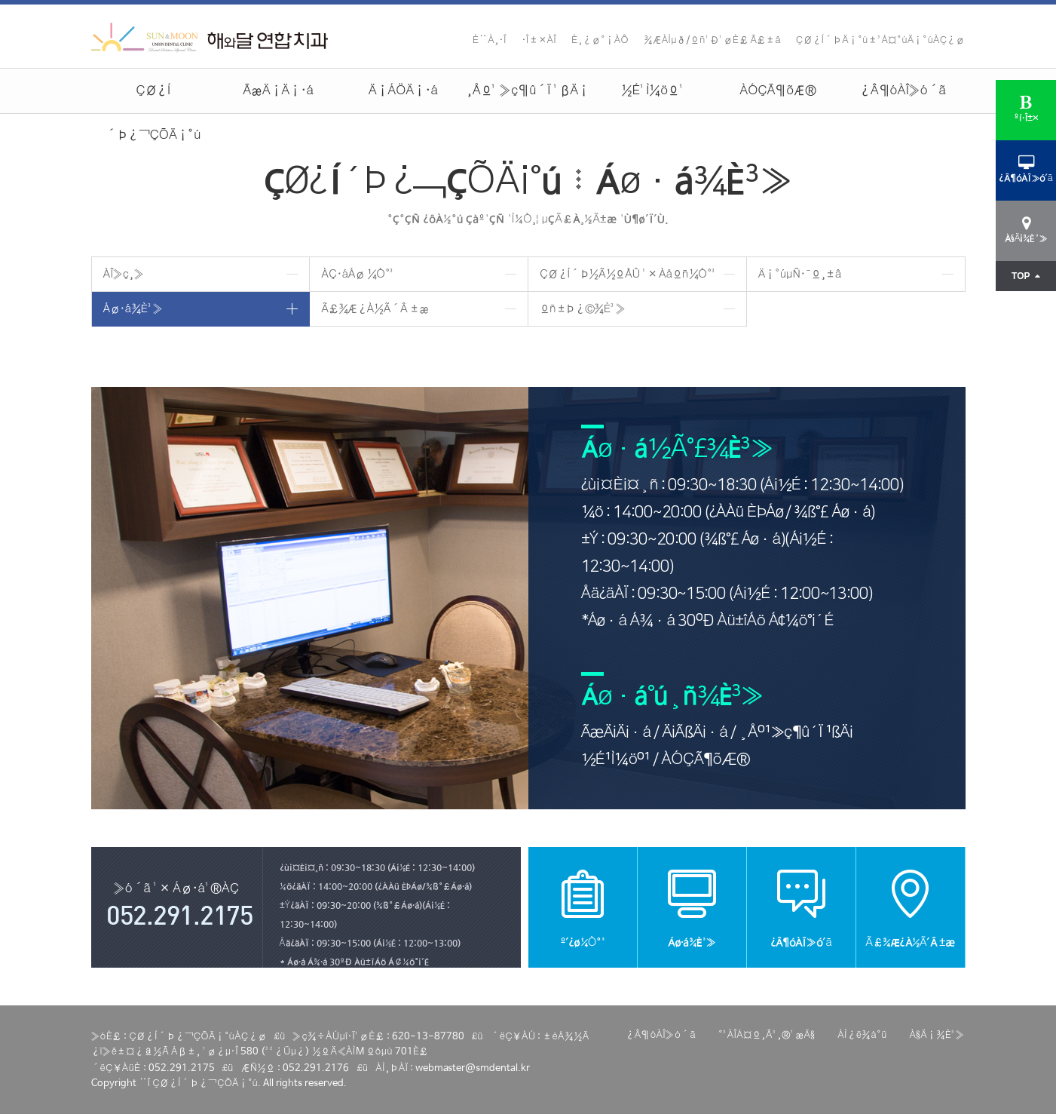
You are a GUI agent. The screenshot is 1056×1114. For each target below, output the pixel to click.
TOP (1026, 276)
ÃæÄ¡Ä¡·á (278, 91)
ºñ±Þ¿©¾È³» (583, 308)
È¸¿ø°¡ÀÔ (600, 40)
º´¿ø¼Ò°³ (582, 907)
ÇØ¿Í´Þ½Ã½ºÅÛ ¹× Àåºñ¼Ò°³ (628, 274)
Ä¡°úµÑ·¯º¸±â (800, 274)
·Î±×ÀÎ (539, 40)
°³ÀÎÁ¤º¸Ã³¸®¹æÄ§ (766, 1035)
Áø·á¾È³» (133, 308)
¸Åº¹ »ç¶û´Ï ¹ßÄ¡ (528, 91)
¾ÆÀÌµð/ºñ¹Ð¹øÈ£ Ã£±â (712, 40)
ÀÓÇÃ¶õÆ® (777, 91)
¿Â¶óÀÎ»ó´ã (902, 91)
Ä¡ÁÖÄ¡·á (403, 91)
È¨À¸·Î (490, 40)
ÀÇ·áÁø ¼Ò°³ (358, 274)
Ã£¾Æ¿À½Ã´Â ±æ (374, 308)
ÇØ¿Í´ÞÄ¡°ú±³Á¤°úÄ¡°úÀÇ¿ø (881, 40)
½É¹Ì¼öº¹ (653, 91)
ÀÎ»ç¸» (123, 274)
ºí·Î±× (1026, 109)
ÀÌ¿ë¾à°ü (861, 1035)
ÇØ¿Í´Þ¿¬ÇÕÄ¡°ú (153, 98)
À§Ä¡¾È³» (937, 1035)
